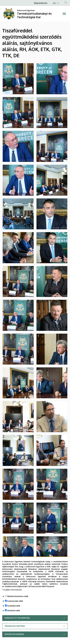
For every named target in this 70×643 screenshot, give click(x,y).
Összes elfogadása (14, 635)
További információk (12, 590)
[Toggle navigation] (64, 14)
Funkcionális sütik (15, 602)
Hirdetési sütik (13, 611)
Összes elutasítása (15, 627)
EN (58, 3)
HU (54, 3)
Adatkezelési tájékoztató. (16, 587)
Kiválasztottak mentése (17, 619)
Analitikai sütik (13, 607)
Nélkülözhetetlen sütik (17, 597)
